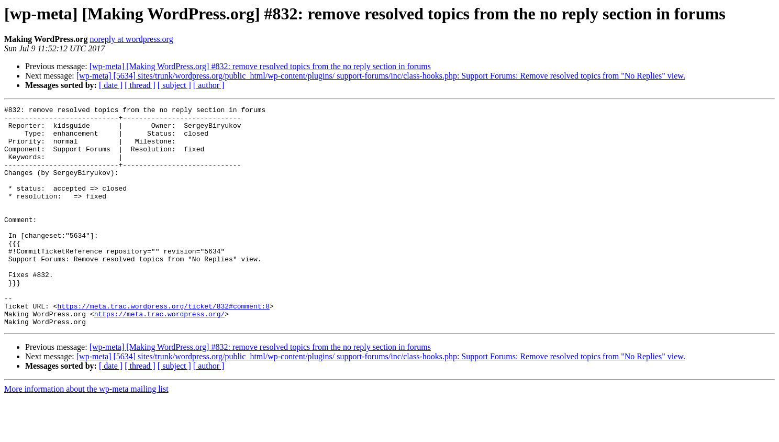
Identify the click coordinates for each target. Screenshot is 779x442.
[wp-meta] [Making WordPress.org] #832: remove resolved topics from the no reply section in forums (260, 66)
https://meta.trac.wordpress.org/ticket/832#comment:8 (163, 346)
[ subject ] (174, 85)
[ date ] (111, 85)
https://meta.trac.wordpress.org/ (159, 356)
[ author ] (209, 85)
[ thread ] (140, 85)
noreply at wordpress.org (131, 39)
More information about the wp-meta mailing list (86, 432)
